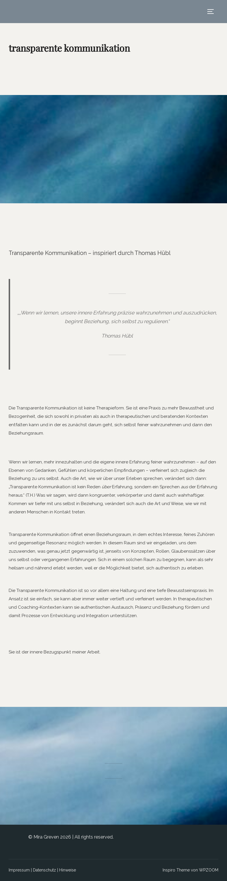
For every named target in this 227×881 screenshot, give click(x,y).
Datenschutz (44, 870)
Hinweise (67, 870)
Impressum (19, 870)
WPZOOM (208, 870)
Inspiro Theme (176, 870)
